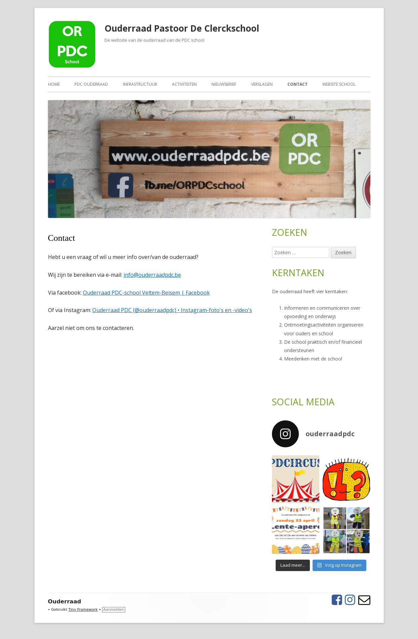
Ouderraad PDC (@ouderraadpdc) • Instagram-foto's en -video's (172, 310)
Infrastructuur (140, 84)
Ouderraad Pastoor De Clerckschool (181, 28)
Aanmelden (113, 609)
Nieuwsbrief (224, 84)
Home (54, 84)
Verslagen (262, 84)
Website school (339, 84)
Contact (297, 84)
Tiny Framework (83, 609)
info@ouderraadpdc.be (152, 274)
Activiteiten (184, 84)
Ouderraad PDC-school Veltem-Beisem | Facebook (146, 292)
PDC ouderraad (91, 84)
